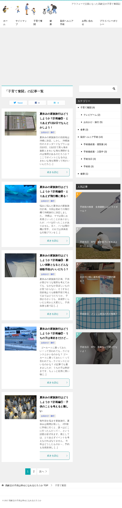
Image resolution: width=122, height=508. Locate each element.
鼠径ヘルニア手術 (66, 22)
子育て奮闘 (38, 22)
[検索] (98, 89)
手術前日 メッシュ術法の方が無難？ (99, 314)
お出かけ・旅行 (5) (93, 122)
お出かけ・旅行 (47, 132)
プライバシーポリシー (109, 22)
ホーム (5, 22)
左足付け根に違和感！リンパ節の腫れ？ (97, 279)
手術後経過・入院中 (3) (95, 151)
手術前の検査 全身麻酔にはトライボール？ (99, 209)
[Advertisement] (61, 55)
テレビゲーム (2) (92, 115)
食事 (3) (84, 129)
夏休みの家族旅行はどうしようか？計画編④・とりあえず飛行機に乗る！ (54, 192)
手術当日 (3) (90, 159)
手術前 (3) (89, 166)
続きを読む (57, 172)
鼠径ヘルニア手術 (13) (91, 137)
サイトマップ (21, 22)
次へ (41, 471)
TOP (26, 485)
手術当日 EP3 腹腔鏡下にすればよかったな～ (98, 244)
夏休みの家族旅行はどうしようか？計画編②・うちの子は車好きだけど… (54, 333)
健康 (51, 22)
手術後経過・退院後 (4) (95, 144)
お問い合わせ (87, 22)
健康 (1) (84, 173)
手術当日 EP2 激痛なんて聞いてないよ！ (98, 349)
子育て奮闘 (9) (87, 107)
